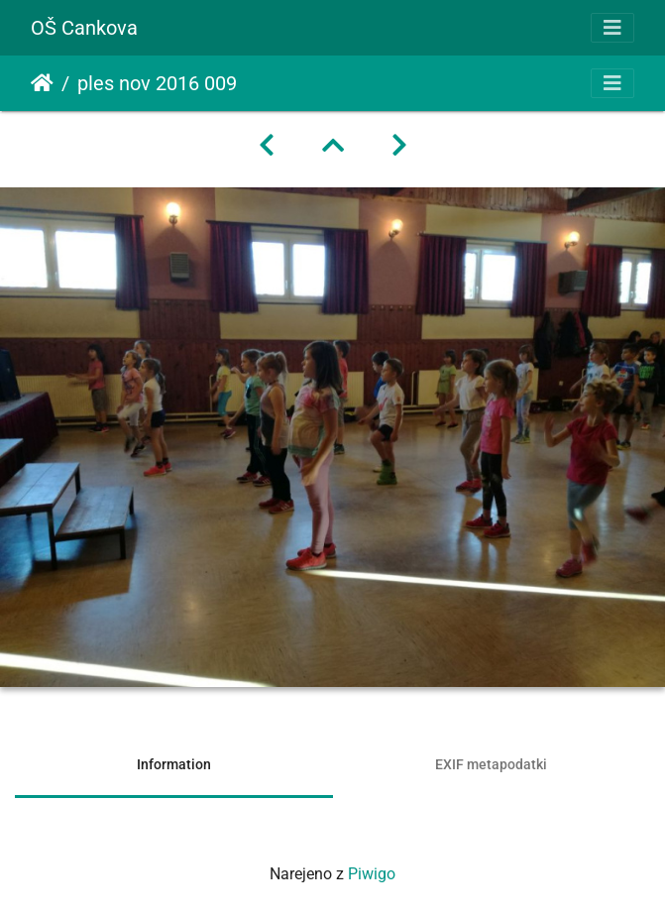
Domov (42, 83)
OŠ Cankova (84, 28)
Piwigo (371, 873)
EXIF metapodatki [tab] (491, 764)
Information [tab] (174, 764)
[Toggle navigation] (612, 28)
